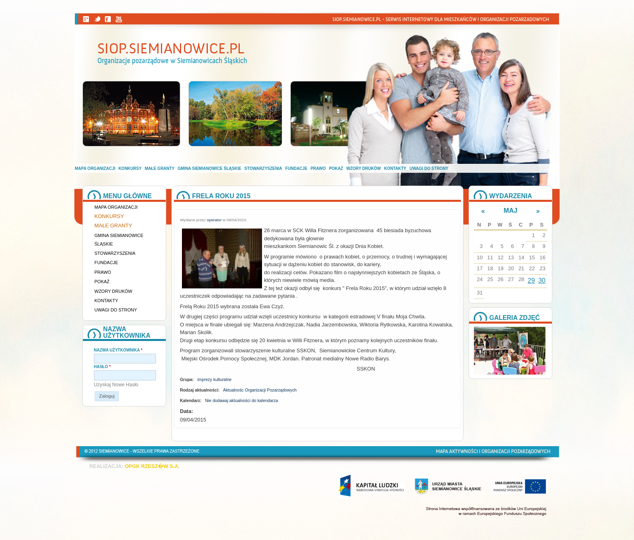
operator (214, 220)
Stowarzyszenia (263, 168)
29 (531, 280)
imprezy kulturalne (214, 379)
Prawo (318, 168)
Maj (511, 210)
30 (541, 280)
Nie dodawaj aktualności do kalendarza (241, 400)
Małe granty (159, 168)
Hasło (102, 366)
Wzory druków (364, 168)
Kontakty (395, 168)
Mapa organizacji (95, 168)
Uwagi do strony (429, 168)
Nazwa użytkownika (118, 350)
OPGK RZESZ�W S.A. (152, 466)
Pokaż (336, 168)
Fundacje (296, 168)
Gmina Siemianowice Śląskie (209, 168)
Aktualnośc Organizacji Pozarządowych (260, 390)
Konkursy (130, 168)
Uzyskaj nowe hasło (116, 385)
